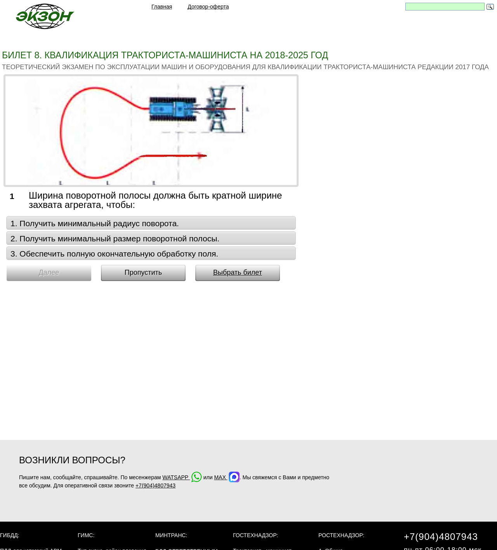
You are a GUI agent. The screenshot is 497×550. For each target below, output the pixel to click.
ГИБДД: (9, 535)
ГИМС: (86, 535)
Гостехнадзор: (255, 535)
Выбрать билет (237, 272)
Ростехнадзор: (341, 535)
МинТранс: (171, 535)
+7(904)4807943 (156, 485)
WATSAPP (182, 477)
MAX (226, 477)
